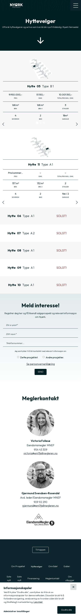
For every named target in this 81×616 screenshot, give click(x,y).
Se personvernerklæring (40, 364)
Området (52, 566)
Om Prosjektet (18, 566)
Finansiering (33, 578)
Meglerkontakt (52, 578)
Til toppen (40, 549)
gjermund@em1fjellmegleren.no (40, 505)
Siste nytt (9, 578)
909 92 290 (40, 502)
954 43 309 (40, 449)
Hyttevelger (36, 566)
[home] (17, 5)
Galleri (67, 566)
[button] (39, 611)
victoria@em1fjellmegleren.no (40, 453)
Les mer (38, 601)
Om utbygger (69, 578)
